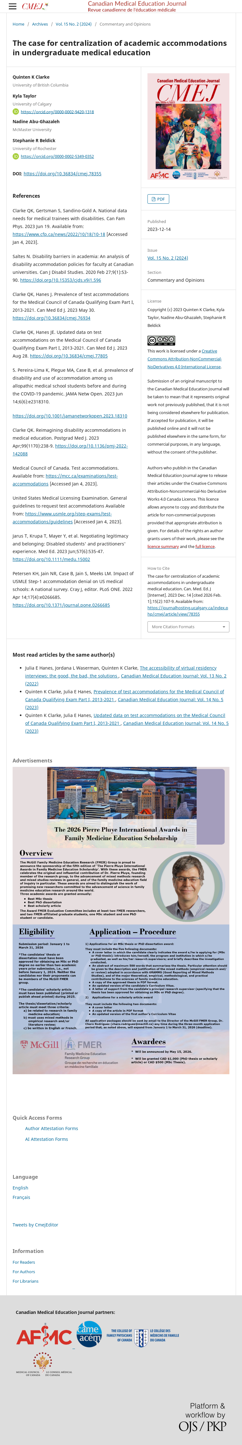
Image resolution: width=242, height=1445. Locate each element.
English (20, 1188)
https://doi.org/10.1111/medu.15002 (51, 559)
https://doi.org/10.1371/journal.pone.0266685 (61, 605)
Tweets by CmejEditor (35, 1225)
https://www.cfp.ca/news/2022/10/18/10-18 (59, 234)
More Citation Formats (173, 626)
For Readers (24, 1262)
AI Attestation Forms (46, 1139)
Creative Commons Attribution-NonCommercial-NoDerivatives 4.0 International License (184, 359)
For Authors (24, 1271)
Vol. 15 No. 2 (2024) (74, 24)
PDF (160, 199)
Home (18, 24)
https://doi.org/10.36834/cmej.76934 (51, 318)
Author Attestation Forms (51, 1128)
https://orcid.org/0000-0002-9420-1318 (57, 111)
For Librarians (25, 1281)
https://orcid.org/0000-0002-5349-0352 (57, 156)
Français (21, 1197)
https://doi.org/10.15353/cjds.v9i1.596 (60, 280)
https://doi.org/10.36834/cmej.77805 (69, 356)
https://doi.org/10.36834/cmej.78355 (62, 174)
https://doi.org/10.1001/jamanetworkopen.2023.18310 (70, 416)
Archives (40, 24)
